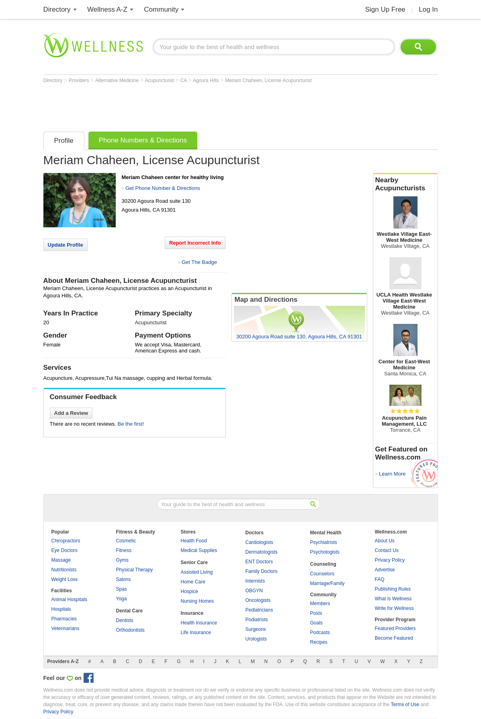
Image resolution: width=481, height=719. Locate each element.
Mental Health (326, 533)
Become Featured (394, 638)
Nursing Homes (197, 601)
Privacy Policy (390, 560)
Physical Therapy (134, 570)
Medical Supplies (199, 550)
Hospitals (61, 609)
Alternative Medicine (117, 80)
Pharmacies (64, 619)
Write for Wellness (394, 608)
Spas (121, 589)
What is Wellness (393, 599)
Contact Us (387, 550)
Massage (61, 560)
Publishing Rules (393, 589)
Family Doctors (262, 571)
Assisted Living (197, 572)
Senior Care (194, 562)
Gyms (122, 560)
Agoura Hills (206, 80)
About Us (385, 541)
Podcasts (320, 632)
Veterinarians (65, 628)
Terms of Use (405, 704)
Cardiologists (259, 542)
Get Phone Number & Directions (162, 188)
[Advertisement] (189, 105)
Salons (123, 579)
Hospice (189, 591)
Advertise (385, 570)
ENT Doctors (259, 561)
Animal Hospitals (69, 599)
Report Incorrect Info (195, 243)
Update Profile (65, 245)
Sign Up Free (385, 9)
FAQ (380, 579)
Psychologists (325, 552)
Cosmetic (126, 541)
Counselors (322, 574)
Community (161, 9)
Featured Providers (395, 628)
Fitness (124, 550)
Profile (64, 140)
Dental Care (129, 611)
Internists (255, 581)
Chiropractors (65, 541)
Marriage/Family (327, 583)
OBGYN (254, 590)
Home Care (193, 582)
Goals (316, 623)
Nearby (405, 184)
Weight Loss (64, 579)
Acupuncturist (160, 80)
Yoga (121, 599)
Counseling (323, 564)
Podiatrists (257, 619)
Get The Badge (199, 262)
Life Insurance (196, 632)
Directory (57, 9)
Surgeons (256, 629)
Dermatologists (262, 552)
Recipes (318, 642)
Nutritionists (64, 570)
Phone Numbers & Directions (143, 140)
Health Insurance (199, 623)
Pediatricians (259, 610)
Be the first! (131, 424)
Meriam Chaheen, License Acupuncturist (268, 80)
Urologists (256, 639)
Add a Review (71, 413)
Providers (79, 80)
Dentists (124, 620)
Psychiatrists (323, 542)
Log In (428, 9)
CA (184, 80)
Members (320, 603)
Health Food (194, 541)
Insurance (192, 613)
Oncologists (258, 600)
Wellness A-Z (107, 9)
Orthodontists (130, 630)
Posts (316, 613)
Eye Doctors (64, 550)
